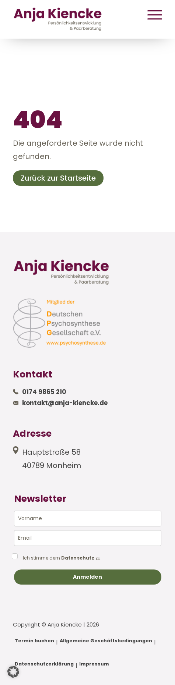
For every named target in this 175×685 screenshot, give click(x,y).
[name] (87, 518)
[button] (13, 672)
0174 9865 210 (44, 391)
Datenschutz (77, 558)
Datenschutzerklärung (44, 664)
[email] (87, 538)
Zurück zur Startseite (58, 178)
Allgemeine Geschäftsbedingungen (106, 641)
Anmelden (87, 577)
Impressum (94, 664)
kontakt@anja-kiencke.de (65, 402)
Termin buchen (34, 641)
